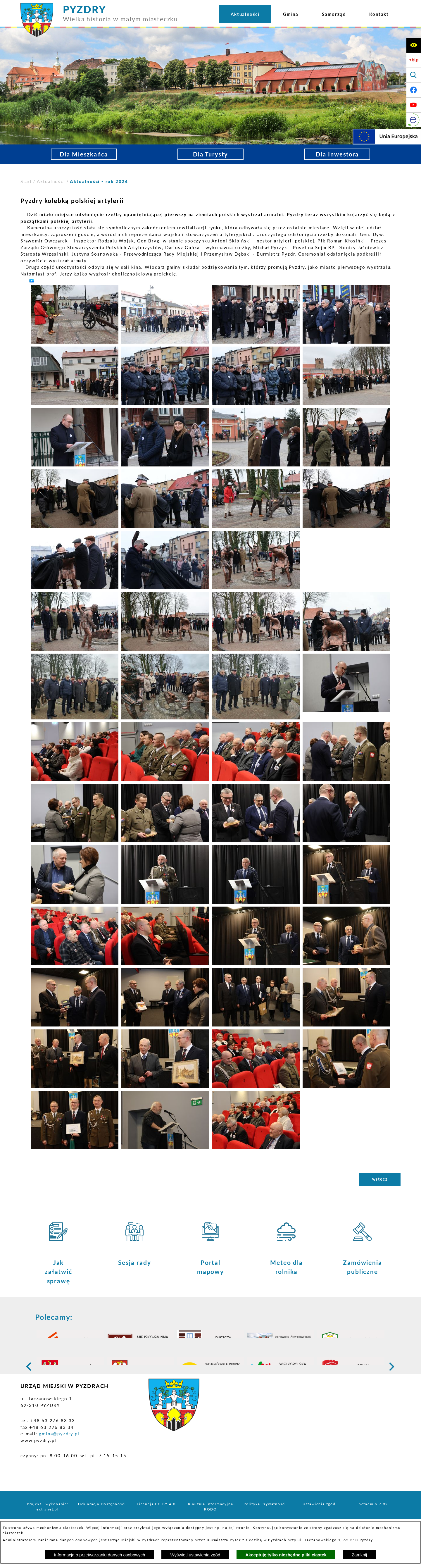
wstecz (380, 1179)
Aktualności (51, 181)
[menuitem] (245, 14)
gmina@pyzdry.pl (59, 1467)
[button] (74, 313)
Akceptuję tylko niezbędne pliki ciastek (286, 1554)
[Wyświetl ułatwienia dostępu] (413, 45)
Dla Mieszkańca (84, 154)
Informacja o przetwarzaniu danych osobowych (99, 1554)
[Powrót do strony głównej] (26, 181)
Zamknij (359, 1554)
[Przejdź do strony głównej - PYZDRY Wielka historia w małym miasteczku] (99, 5)
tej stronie (239, 1527)
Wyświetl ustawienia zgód (195, 1554)
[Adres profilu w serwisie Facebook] (413, 90)
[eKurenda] (413, 120)
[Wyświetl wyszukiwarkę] (413, 75)
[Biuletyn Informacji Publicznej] (413, 60)
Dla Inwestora (337, 154)
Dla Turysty (210, 154)
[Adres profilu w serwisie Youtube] (413, 105)
